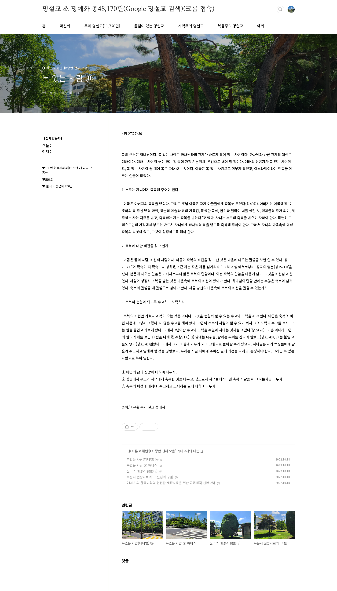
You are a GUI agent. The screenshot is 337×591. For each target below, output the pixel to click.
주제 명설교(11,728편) (102, 26)
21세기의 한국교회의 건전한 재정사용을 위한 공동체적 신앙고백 (171, 482)
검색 (280, 9)
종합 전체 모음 (165, 451)
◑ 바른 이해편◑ (139, 451)
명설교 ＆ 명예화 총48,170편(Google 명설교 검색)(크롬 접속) (128, 9)
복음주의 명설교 (230, 26)
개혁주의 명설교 (191, 26)
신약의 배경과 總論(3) (142, 471)
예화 (260, 26)
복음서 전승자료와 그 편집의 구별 (150, 477)
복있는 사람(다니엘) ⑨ (142, 459)
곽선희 (65, 26)
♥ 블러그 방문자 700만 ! (58, 186)
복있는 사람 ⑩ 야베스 (142, 465)
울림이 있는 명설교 (149, 26)
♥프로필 (48, 179)
